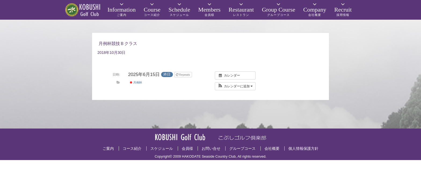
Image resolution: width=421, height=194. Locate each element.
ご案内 (108, 148)
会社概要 (272, 148)
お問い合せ (211, 148)
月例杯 (136, 82)
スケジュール (161, 148)
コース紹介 (132, 148)
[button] (235, 86)
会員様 (187, 148)
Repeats (183, 74)
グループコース (242, 148)
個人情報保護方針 (303, 148)
